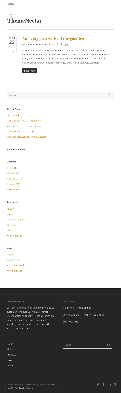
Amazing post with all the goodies (53, 39)
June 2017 (12, 167)
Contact (11, 365)
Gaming (11, 224)
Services (11, 359)
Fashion (11, 214)
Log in (10, 254)
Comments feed (15, 265)
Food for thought (60, 44)
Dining (10, 208)
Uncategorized (14, 235)
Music (10, 230)
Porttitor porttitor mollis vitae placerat (26, 136)
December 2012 (15, 189)
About (10, 349)
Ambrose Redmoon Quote (20, 131)
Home (10, 343)
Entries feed (13, 259)
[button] (112, 3)
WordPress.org (14, 270)
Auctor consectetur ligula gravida (24, 125)
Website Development (37, 44)
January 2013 (13, 183)
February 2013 (14, 178)
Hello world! (13, 115)
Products (11, 354)
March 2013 (13, 173)
